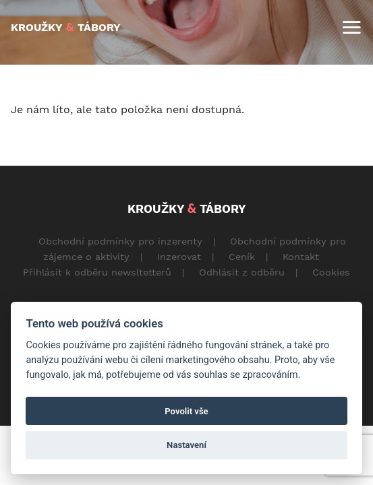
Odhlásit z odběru (242, 272)
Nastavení (186, 445)
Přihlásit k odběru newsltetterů (97, 272)
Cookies (331, 272)
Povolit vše (186, 411)
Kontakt (301, 256)
